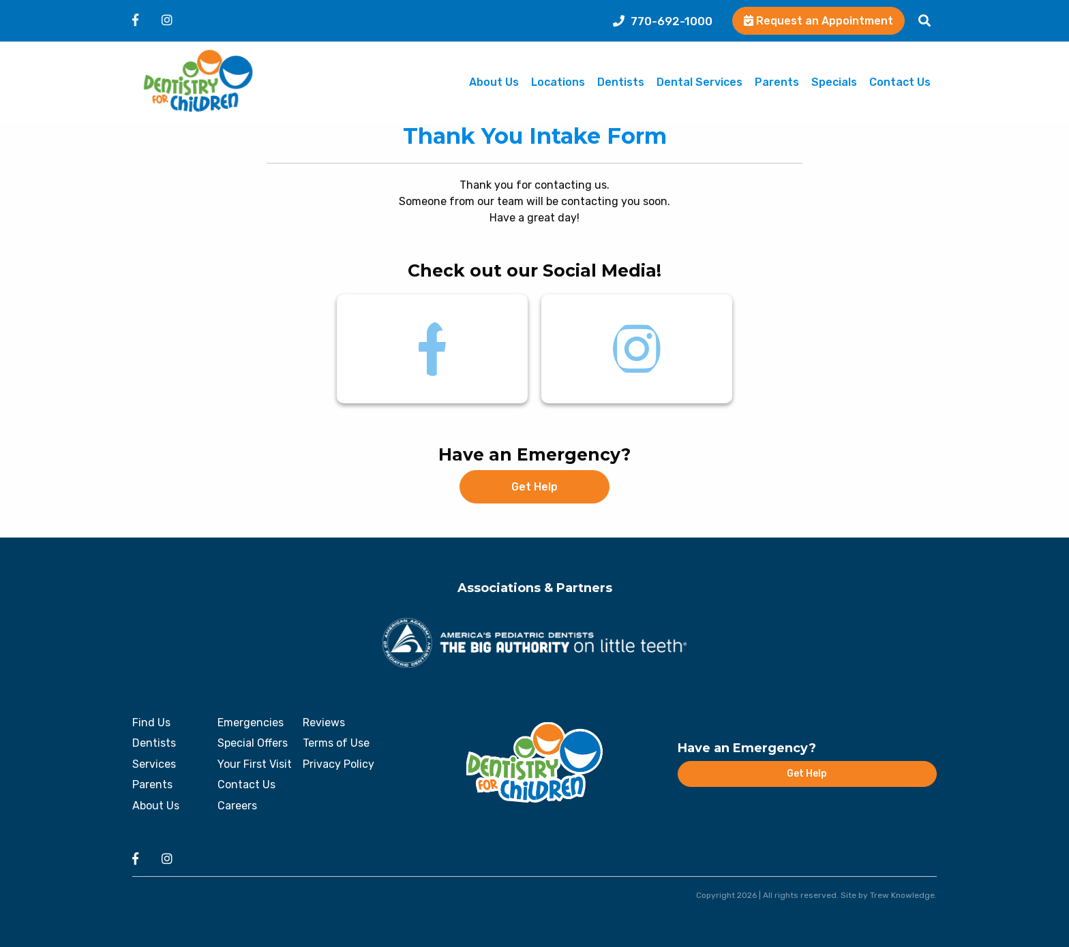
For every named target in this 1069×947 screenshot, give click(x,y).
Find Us (151, 722)
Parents (777, 83)
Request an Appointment (818, 20)
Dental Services (699, 83)
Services (154, 764)
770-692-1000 (662, 21)
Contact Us (900, 83)
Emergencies (250, 722)
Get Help (534, 486)
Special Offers (252, 742)
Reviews (324, 722)
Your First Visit (254, 764)
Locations (558, 83)
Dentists (620, 83)
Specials (834, 83)
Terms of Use (336, 742)
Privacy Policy (338, 764)
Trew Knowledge (902, 895)
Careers (237, 805)
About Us (494, 83)
